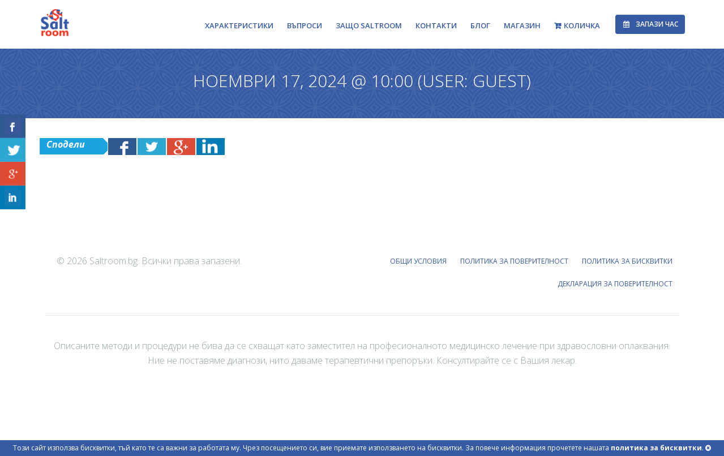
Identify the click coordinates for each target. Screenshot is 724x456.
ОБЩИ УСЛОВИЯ (420, 261)
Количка (582, 25)
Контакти (436, 25)
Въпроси (304, 25)
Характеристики (239, 25)
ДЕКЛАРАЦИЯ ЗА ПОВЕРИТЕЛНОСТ (615, 284)
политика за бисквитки (656, 448)
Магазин (522, 25)
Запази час (650, 24)
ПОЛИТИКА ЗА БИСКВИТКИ (627, 261)
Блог (480, 25)
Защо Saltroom (369, 25)
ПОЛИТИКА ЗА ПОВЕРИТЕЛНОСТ (515, 261)
